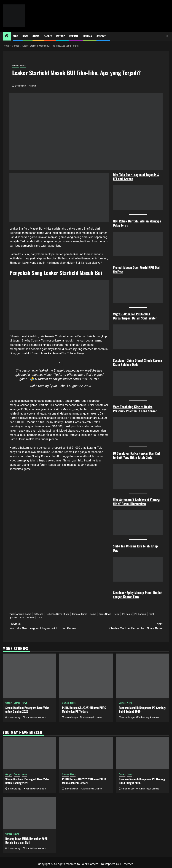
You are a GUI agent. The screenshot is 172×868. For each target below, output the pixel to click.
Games (36, 36)
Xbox (39, 617)
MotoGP (60, 36)
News (25, 36)
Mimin (33, 86)
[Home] (7, 36)
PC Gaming (140, 614)
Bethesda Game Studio (57, 614)
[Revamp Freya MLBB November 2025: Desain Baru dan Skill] (29, 813)
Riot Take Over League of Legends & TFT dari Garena (136, 176)
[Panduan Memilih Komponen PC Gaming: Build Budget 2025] (142, 676)
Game (93, 614)
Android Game (23, 614)
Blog (15, 36)
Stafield (30, 617)
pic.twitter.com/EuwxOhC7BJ (78, 379)
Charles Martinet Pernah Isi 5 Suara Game (124, 626)
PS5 (22, 617)
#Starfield (41, 379)
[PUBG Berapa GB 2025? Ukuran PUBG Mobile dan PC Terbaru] (85, 676)
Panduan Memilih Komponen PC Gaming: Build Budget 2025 (142, 710)
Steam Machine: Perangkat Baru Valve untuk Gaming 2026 (27, 710)
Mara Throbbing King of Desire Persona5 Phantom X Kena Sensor (135, 408)
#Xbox (53, 379)
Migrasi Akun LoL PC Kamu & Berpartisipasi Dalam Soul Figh (133, 316)
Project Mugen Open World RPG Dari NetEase (136, 269)
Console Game (79, 614)
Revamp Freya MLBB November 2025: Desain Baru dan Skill (26, 841)
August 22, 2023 (80, 386)
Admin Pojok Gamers (36, 717)
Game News (105, 614)
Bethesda (38, 614)
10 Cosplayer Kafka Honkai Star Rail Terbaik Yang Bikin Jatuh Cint (136, 455)
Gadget (48, 36)
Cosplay (101, 36)
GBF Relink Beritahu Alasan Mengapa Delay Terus (137, 223)
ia (117, 550)
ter (155, 318)
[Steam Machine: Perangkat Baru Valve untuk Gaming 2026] (29, 676)
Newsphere (108, 864)
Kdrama (73, 36)
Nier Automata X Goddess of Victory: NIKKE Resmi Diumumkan (136, 501)
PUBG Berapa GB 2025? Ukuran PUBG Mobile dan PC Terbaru (84, 710)
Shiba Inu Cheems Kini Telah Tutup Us (135, 548)
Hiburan (87, 36)
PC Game (127, 614)
